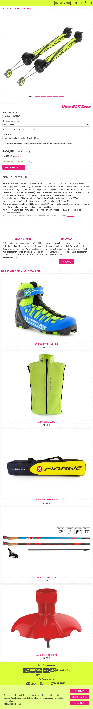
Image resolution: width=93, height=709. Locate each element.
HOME (3, 8)
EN (80, 3)
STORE (9, 8)
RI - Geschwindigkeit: (11, 121)
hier (36, 130)
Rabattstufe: (7, 134)
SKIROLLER (16, 8)
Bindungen (66, 262)
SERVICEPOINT (51, 701)
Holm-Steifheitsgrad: (11, 112)
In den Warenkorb (14, 167)
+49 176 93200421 (36, 701)
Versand (20, 156)
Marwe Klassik (26, 8)
